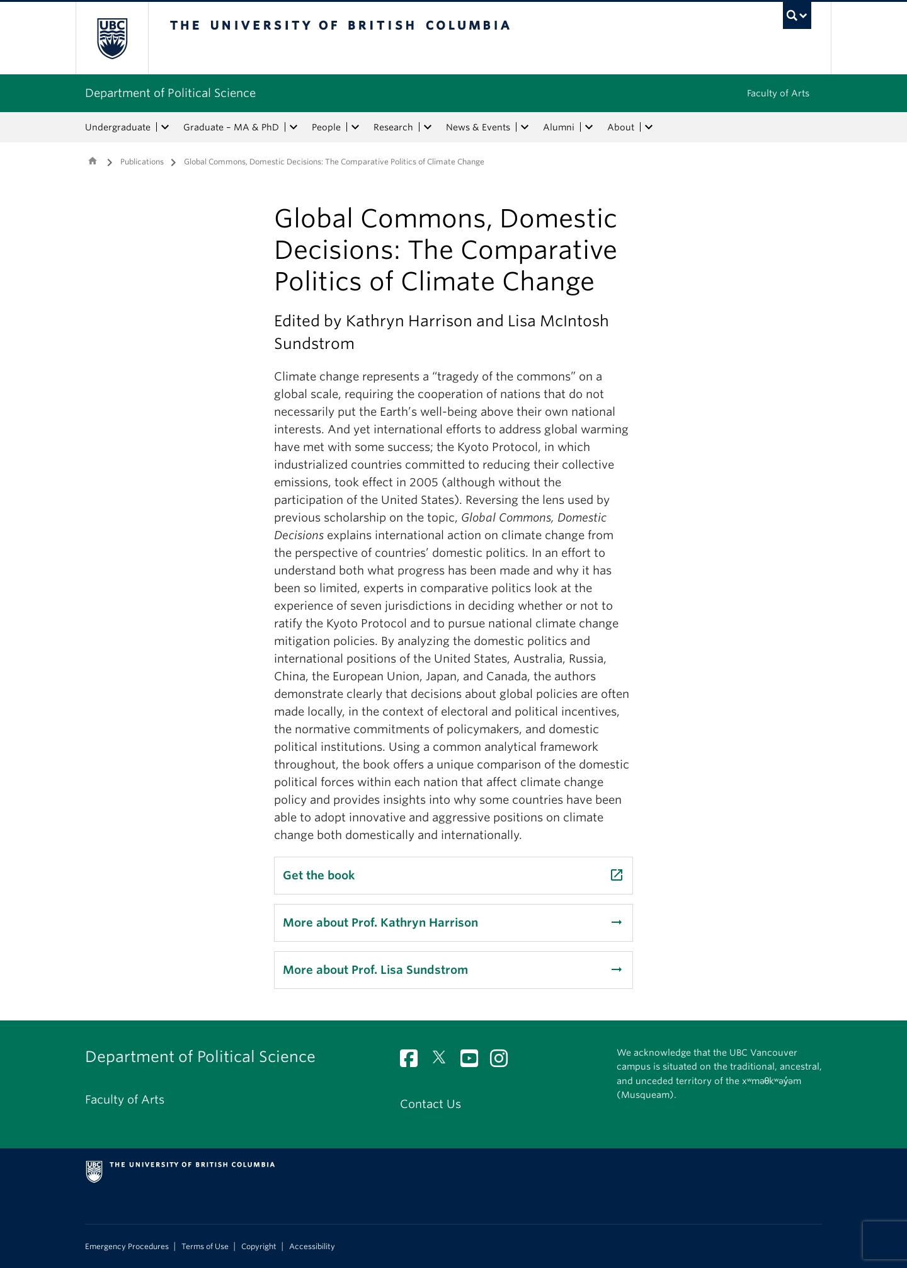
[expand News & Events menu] (524, 127)
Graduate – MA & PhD (231, 127)
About (620, 127)
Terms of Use (205, 1246)
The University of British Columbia (112, 38)
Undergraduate (118, 127)
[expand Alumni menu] (589, 127)
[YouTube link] (474, 1061)
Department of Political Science (170, 93)
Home (92, 160)
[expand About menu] (648, 127)
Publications (142, 161)
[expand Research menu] (427, 127)
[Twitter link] (444, 1061)
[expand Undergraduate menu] (165, 127)
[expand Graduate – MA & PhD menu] (293, 127)
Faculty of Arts (778, 93)
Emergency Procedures (127, 1246)
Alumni (558, 127)
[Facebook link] (413, 1061)
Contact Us (430, 1104)
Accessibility (312, 1246)
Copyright (259, 1246)
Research (393, 127)
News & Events (478, 127)
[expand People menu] (355, 127)
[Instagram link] (503, 1061)
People (326, 127)
